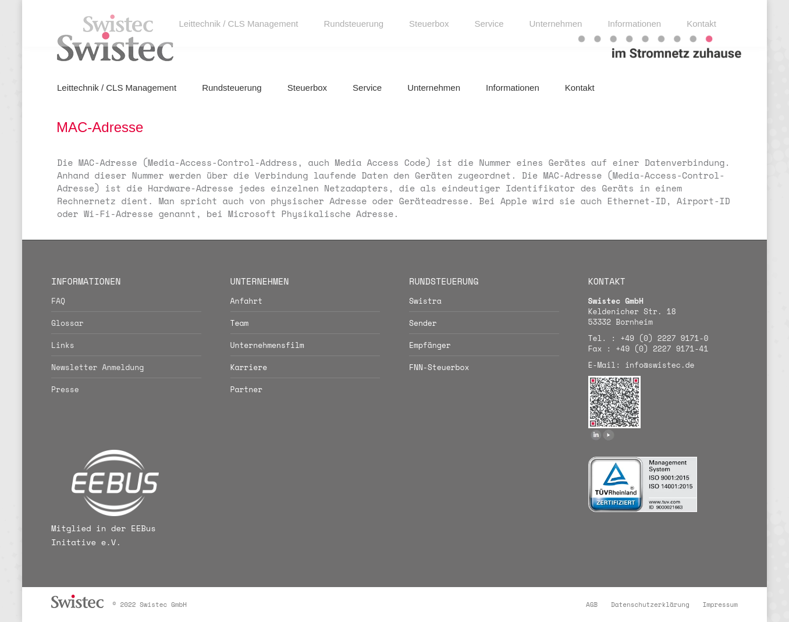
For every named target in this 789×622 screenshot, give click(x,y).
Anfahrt (246, 301)
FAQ (58, 301)
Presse (65, 389)
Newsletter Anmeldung (97, 367)
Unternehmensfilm (267, 345)
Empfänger (430, 345)
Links (62, 345)
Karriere (249, 367)
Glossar (67, 323)
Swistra (425, 301)
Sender (423, 323)
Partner (246, 389)
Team (239, 323)
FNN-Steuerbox (439, 367)
